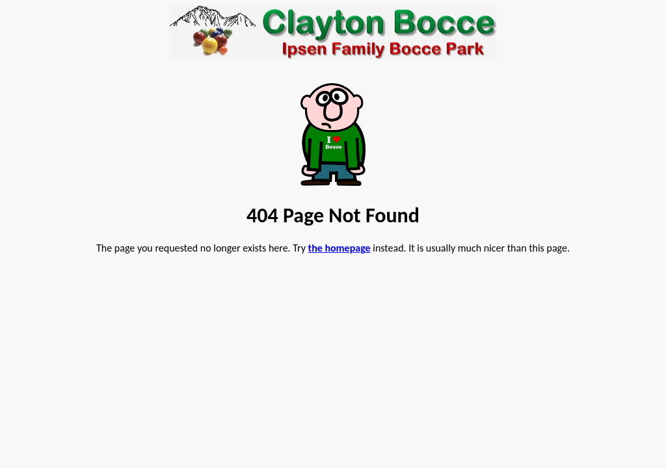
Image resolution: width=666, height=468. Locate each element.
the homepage (339, 248)
